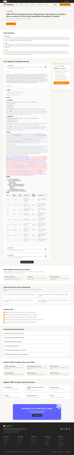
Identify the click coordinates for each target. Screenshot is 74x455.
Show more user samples (27, 262)
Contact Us (54, 451)
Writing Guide (5, 438)
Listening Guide (47, 438)
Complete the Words (34, 443)
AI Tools (33, 4)
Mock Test (60, 446)
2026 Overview (61, 438)
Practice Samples (62, 445)
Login (55, 4)
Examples (5, 443)
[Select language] (67, 1)
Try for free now (37, 415)
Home (17, 4)
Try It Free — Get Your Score (61, 82)
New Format (61, 439)
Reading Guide (33, 438)
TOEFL (5, 1)
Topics (4, 445)
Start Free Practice (65, 4)
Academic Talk (47, 443)
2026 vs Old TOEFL (62, 442)
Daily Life (32, 442)
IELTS (8, 1)
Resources (40, 4)
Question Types (20, 439)
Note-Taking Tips (47, 445)
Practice (27, 4)
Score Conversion (62, 443)
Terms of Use (60, 451)
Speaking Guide (20, 438)
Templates (5, 442)
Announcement (47, 442)
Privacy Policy (68, 451)
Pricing (46, 4)
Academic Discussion (7, 439)
